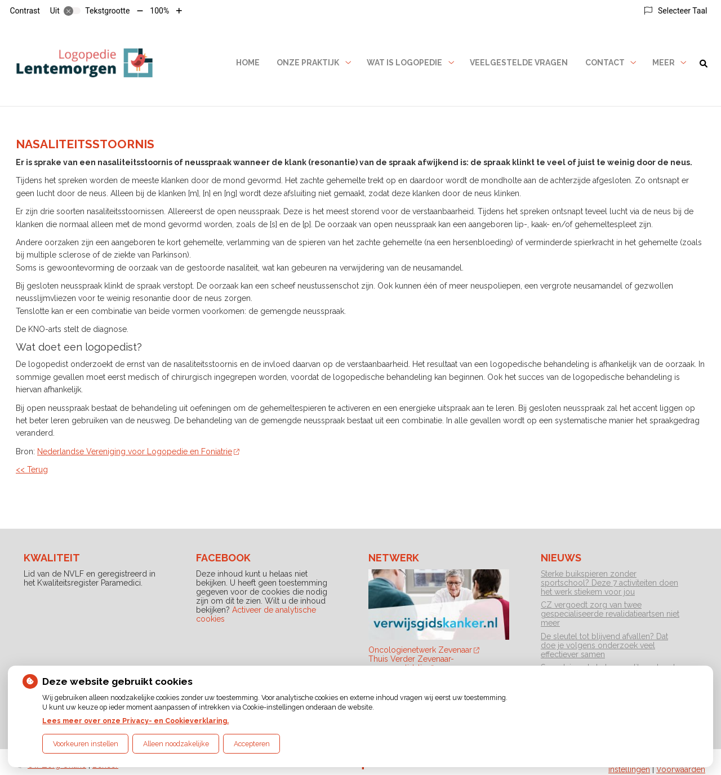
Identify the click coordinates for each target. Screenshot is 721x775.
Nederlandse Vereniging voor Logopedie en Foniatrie (138, 451)
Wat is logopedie (404, 62)
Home (248, 62)
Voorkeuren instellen (85, 743)
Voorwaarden (680, 769)
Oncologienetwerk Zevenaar (423, 649)
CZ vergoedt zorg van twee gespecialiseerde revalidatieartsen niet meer (610, 613)
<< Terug (32, 469)
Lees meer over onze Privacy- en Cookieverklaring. (135, 720)
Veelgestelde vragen (519, 62)
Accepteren (252, 743)
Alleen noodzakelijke (176, 743)
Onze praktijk (308, 62)
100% (159, 10)
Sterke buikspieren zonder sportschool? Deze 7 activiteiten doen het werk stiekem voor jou (609, 582)
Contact (605, 62)
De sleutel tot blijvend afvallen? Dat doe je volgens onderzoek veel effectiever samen (604, 645)
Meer (663, 62)
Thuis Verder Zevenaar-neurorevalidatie (411, 663)
